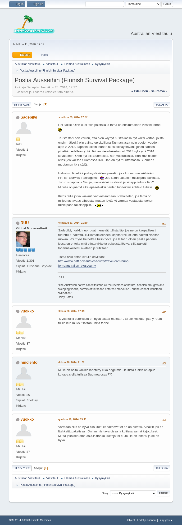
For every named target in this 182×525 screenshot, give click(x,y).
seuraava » (159, 91)
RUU (25, 223)
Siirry (105, 493)
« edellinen (139, 91)
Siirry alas (22, 104)
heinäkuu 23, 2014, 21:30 (72, 222)
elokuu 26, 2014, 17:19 (71, 311)
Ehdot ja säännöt (146, 520)
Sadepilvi (29, 117)
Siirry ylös (22, 468)
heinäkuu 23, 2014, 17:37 (72, 117)
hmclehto (29, 362)
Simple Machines (41, 520)
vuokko (27, 311)
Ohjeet (131, 520)
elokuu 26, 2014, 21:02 (71, 362)
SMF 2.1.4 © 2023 (19, 520)
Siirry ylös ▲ (166, 520)
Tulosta (162, 104)
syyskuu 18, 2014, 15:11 (72, 419)
